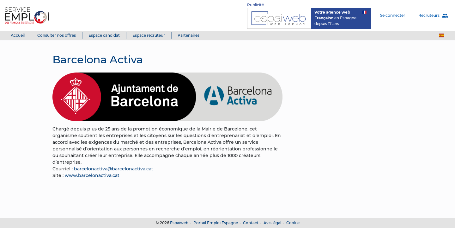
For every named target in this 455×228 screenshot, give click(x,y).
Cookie (293, 222)
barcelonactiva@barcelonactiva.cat (113, 169)
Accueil (18, 35)
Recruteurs (433, 15)
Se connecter (392, 15)
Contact (250, 222)
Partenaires (188, 35)
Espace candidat (104, 35)
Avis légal (272, 222)
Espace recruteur (148, 35)
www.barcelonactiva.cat (92, 175)
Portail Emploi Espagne (215, 222)
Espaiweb (179, 222)
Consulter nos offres (56, 35)
